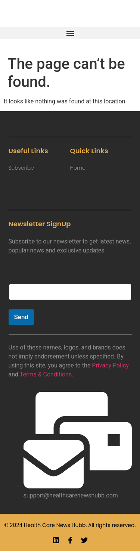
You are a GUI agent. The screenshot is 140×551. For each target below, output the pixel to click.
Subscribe (21, 168)
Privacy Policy (110, 365)
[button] (70, 33)
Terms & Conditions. (47, 374)
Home (78, 168)
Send (21, 317)
